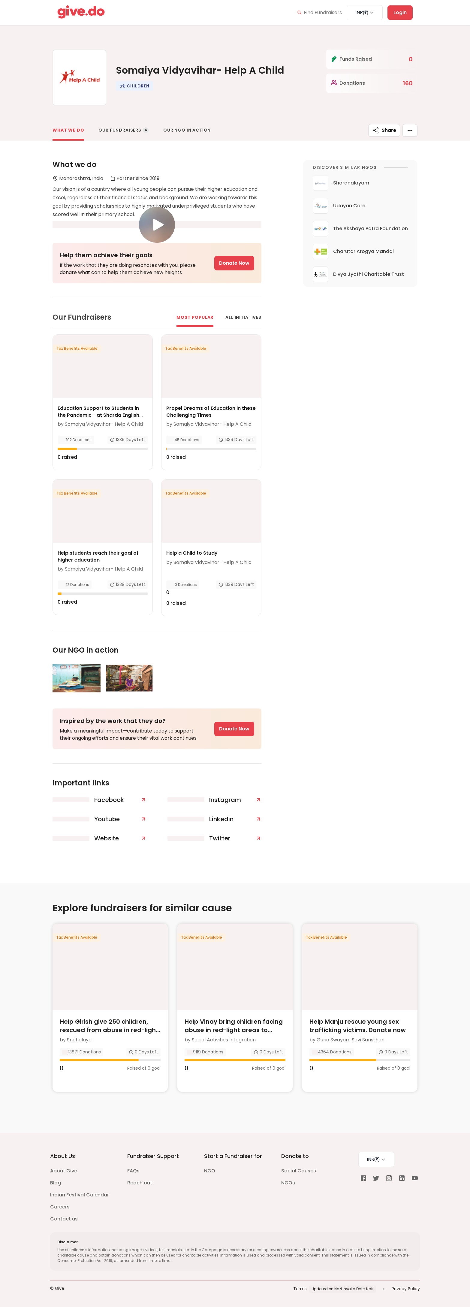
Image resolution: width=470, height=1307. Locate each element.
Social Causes (298, 1170)
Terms (300, 1289)
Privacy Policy (406, 1289)
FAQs (133, 1170)
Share (384, 130)
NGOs (288, 1182)
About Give (63, 1170)
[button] (134, 86)
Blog (55, 1182)
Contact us (64, 1218)
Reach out (139, 1182)
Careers (60, 1206)
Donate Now (234, 263)
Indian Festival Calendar (79, 1194)
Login (400, 12)
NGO (209, 1170)
